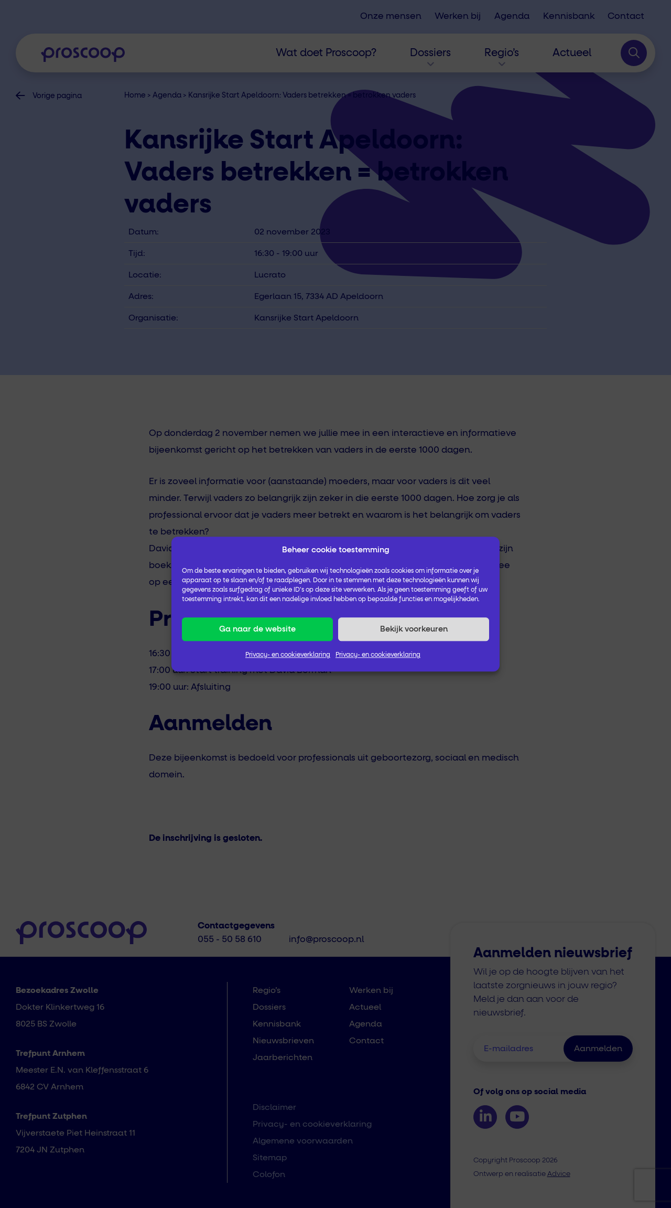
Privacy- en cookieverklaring (287, 655)
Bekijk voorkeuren (414, 629)
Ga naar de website (257, 629)
